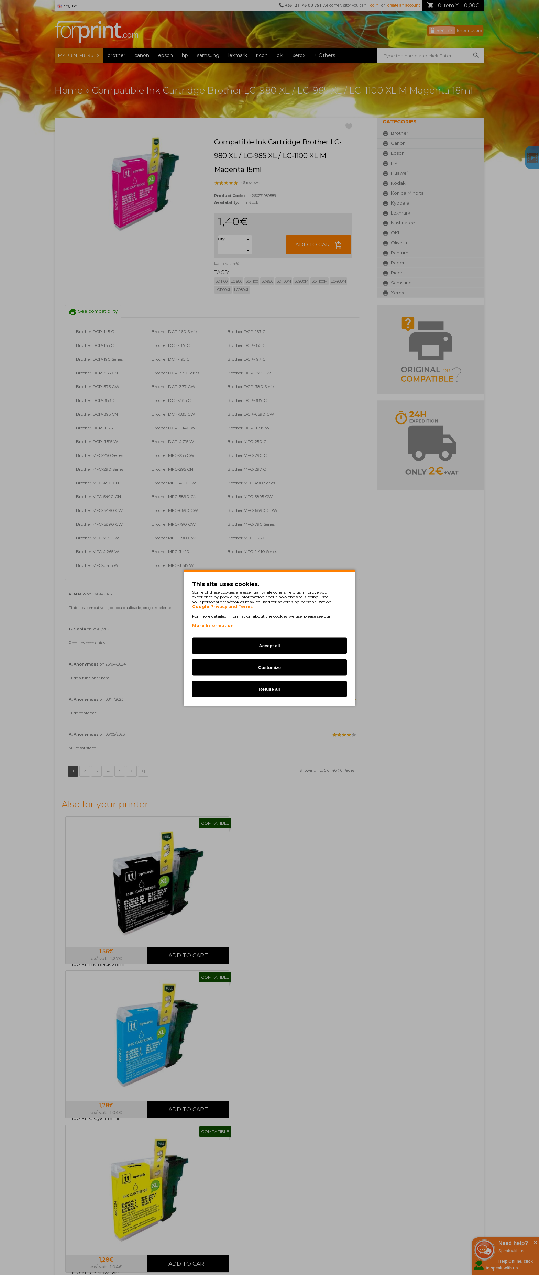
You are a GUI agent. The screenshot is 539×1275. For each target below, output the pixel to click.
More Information (213, 625)
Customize (269, 667)
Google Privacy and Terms (222, 606)
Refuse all (269, 688)
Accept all (269, 645)
